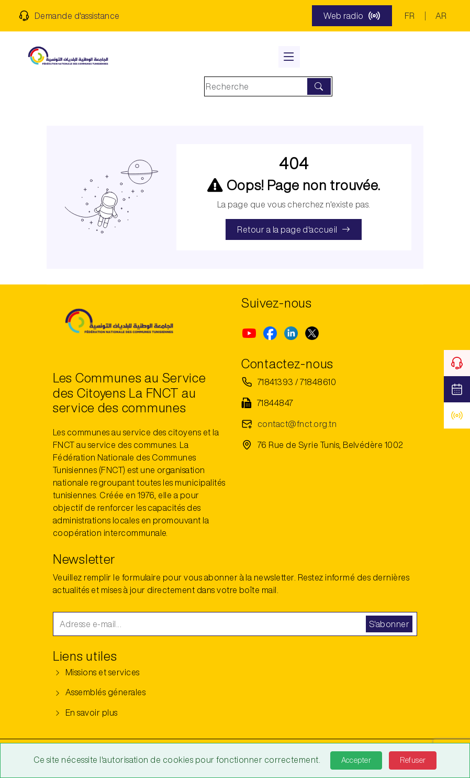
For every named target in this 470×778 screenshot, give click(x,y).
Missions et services (96, 672)
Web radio (351, 15)
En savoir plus (85, 712)
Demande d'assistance (69, 15)
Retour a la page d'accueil (293, 229)
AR (441, 16)
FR (410, 16)
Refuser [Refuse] (413, 760)
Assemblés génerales (99, 692)
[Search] (257, 86)
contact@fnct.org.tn (297, 424)
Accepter (356, 760)
